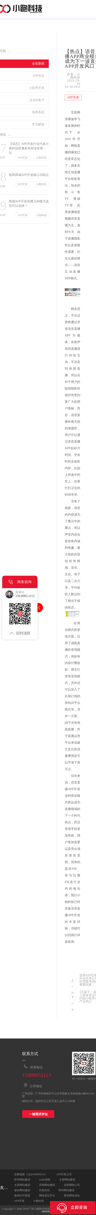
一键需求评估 (38, 1114)
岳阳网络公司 (72, 1184)
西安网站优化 (72, 1195)
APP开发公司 (64, 1174)
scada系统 (44, 1179)
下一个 (72, 997)
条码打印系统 (22, 1195)
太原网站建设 (67, 1179)
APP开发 (19, 1200)
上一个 (72, 981)
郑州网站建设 (66, 1190)
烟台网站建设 (22, 1190)
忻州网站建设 (22, 1179)
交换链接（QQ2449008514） (30, 1174)
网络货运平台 (47, 1195)
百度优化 (44, 1190)
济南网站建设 (47, 1184)
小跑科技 (38, 1200)
